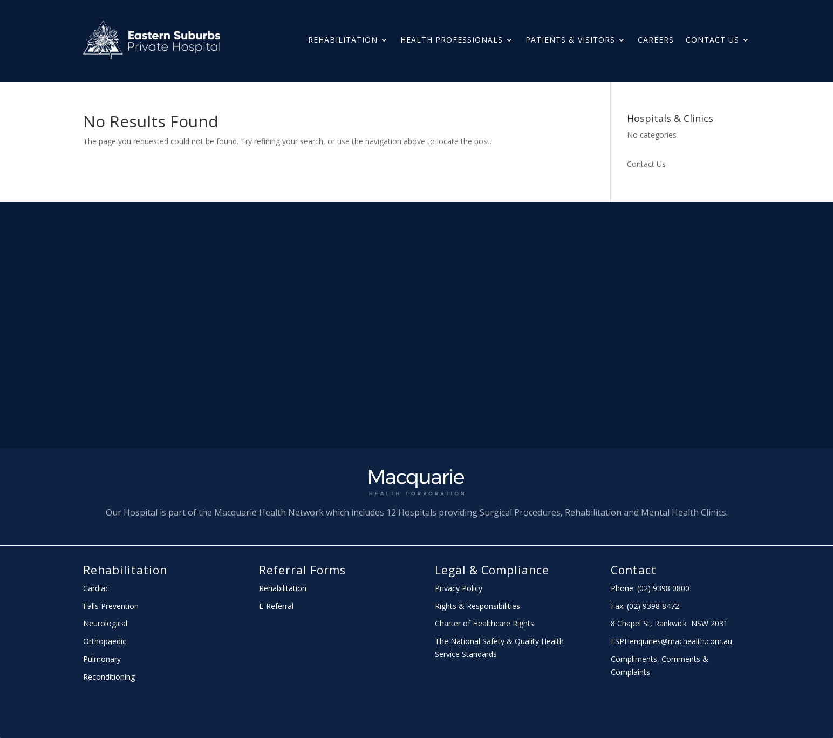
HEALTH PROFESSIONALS (451, 40)
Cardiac (96, 588)
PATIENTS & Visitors (570, 40)
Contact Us (712, 40)
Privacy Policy (458, 588)
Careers (656, 40)
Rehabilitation (343, 40)
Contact (634, 570)
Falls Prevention (111, 606)
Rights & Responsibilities (477, 606)
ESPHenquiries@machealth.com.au (671, 641)
